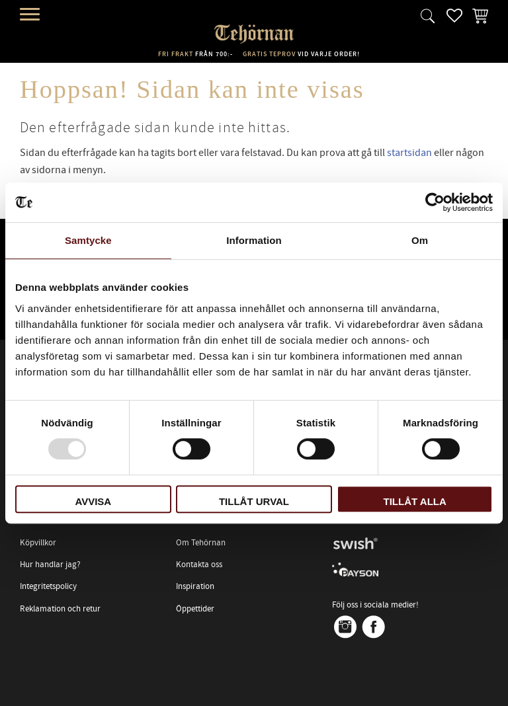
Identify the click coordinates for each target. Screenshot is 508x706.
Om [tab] (419, 240)
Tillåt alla (415, 501)
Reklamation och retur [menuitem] (60, 609)
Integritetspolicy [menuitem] (48, 586)
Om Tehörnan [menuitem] (201, 542)
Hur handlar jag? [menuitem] (50, 564)
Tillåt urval (254, 501)
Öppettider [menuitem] (195, 609)
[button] (31, 14)
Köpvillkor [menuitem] (38, 542)
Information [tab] (254, 240)
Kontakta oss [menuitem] (199, 564)
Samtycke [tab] (88, 240)
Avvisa (93, 501)
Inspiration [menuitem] (195, 586)
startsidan (409, 152)
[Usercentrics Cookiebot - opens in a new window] (435, 202)
